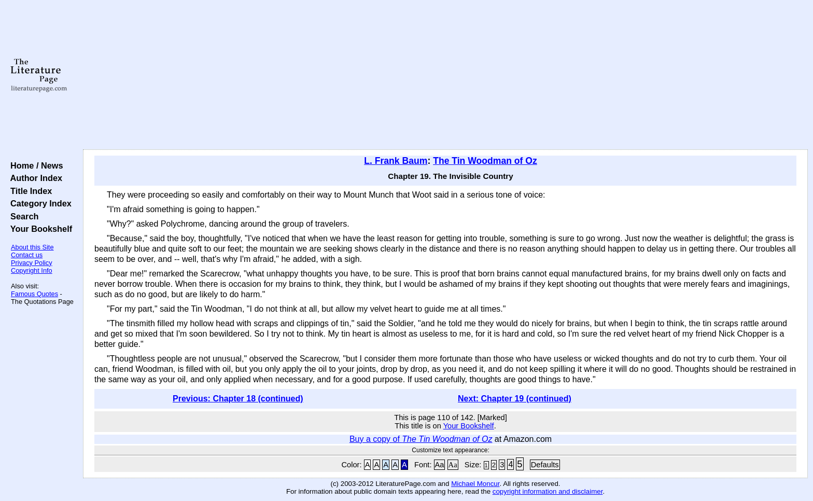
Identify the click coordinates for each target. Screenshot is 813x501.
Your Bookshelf (39, 228)
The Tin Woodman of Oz (485, 161)
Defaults (545, 465)
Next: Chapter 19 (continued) (514, 398)
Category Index (39, 203)
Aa (439, 465)
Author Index (34, 178)
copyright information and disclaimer (548, 491)
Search (22, 216)
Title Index (29, 191)
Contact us (27, 255)
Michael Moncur (475, 484)
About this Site (32, 247)
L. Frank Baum (395, 161)
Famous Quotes (34, 294)
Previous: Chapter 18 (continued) (238, 398)
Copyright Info (31, 270)
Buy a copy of (421, 439)
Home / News (34, 165)
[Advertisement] (445, 75)
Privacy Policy (31, 263)
